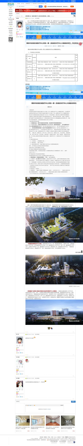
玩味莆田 (10, 11)
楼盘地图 (10, 22)
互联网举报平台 (43, 439)
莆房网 (55, 1)
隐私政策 (59, 437)
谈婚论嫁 (10, 15)
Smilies (34, 405)
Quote (31, 405)
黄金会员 (17, 391)
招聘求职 (10, 35)
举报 (73, 354)
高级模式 (62, 405)
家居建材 (10, 30)
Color (27, 405)
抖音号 (50, 1)
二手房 (59, 1)
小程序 (36, 1)
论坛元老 (17, 368)
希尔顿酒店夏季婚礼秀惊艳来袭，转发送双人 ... (58, 6)
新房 (64, 1)
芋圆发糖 (17, 18)
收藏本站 (12, 1)
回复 (27, 354)
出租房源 (10, 24)
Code (33, 405)
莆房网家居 (10, 28)
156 (17, 28)
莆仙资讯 (10, 9)
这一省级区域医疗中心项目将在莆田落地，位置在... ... (40, 3)
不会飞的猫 (17, 357)
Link (30, 405)
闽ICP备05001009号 (71, 437)
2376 (22, 28)
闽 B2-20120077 (73, 439)
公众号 (41, 1)
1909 (22, 344)
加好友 (18, 36)
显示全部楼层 (37, 18)
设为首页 (9, 1)
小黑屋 (52, 437)
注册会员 (49, 409)
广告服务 (63, 437)
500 (19, 344)
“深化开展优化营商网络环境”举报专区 (33, 439)
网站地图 (41, 437)
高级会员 (17, 31)
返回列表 (18, 13)
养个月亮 (17, 334)
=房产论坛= (23, 3)
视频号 (45, 1)
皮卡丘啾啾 (17, 378)
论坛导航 (18, 3)
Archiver (55, 437)
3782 (22, 388)
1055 (19, 388)
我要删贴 (45, 437)
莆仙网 (15, 4)
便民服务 (10, 32)
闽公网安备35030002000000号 (53, 439)
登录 (73, 1)
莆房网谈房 (10, 19)
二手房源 (10, 20)
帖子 (36, 6)
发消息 (22, 36)
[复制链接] (52, 16)
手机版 (49, 437)
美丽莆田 (10, 13)
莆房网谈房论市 (28, 3)
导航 (68, 1)
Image (28, 405)
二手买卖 (10, 33)
